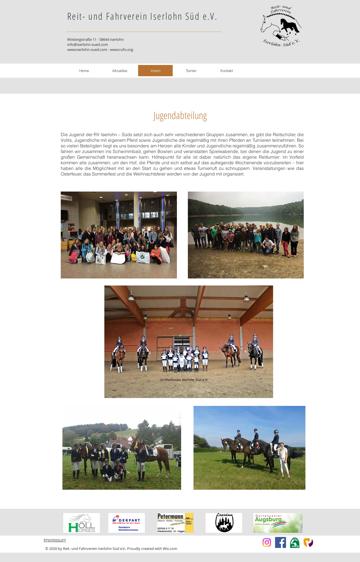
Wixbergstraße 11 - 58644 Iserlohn (95, 39)
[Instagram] (266, 542)
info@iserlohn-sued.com (87, 44)
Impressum (55, 540)
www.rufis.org (121, 49)
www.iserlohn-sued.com (87, 49)
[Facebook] (280, 542)
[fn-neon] (294, 542)
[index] (308, 542)
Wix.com (170, 548)
